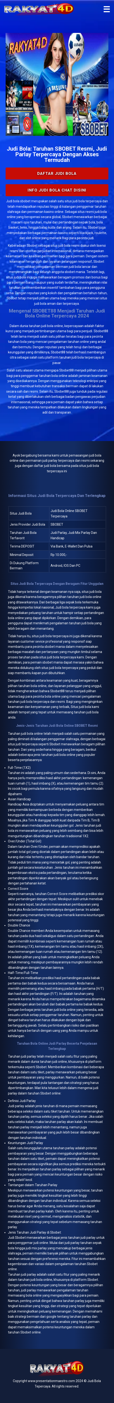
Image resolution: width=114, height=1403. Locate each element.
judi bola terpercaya (54, 636)
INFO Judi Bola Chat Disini (57, 190)
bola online (35, 733)
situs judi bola (60, 245)
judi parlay (28, 1056)
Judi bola (12, 201)
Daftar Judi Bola (57, 173)
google (51, 1316)
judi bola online (52, 326)
